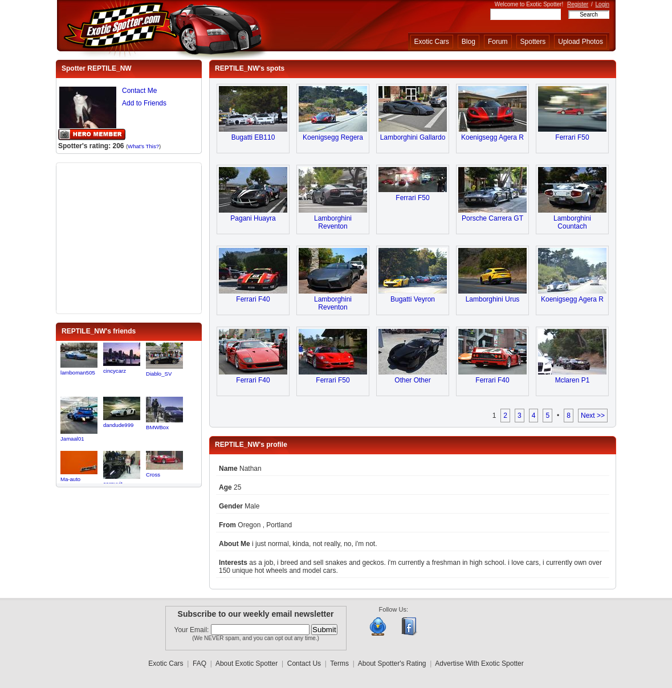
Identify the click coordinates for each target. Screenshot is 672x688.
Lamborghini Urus (493, 299)
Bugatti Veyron (412, 299)
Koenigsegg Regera (333, 137)
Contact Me (139, 91)
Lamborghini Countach (572, 222)
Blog (468, 42)
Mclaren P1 (572, 380)
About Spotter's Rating (392, 663)
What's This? (143, 146)
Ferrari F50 (572, 137)
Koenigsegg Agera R (492, 137)
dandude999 (118, 425)
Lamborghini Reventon (333, 222)
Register (577, 4)
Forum (498, 42)
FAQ (199, 663)
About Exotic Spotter (246, 663)
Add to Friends (144, 103)
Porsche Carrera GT (492, 218)
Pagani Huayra (252, 218)
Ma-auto (70, 479)
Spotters (533, 42)
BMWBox (157, 427)
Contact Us (304, 663)
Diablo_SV (159, 374)
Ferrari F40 (253, 299)
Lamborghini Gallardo (413, 137)
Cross (153, 474)
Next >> (593, 416)
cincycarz (114, 371)
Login (602, 4)
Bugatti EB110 (253, 137)
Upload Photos (580, 42)
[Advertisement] (129, 237)
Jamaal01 (72, 438)
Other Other (412, 380)
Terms (339, 663)
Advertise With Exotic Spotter (479, 663)
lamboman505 (77, 372)
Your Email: (192, 630)
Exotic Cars (431, 42)
